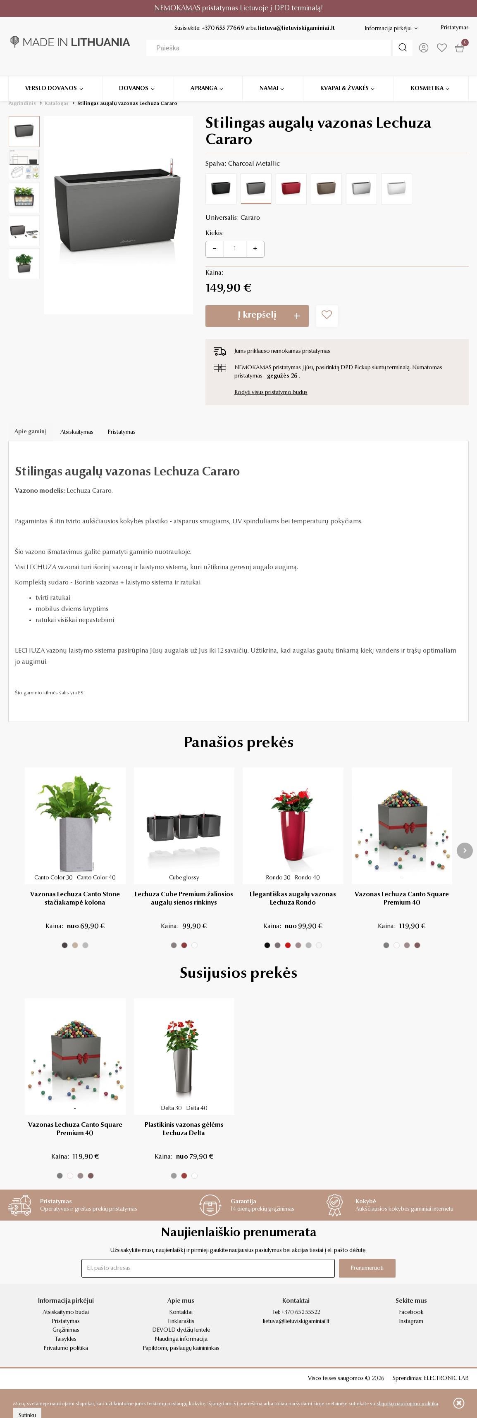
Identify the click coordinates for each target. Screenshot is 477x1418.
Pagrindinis (22, 103)
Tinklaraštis (180, 1322)
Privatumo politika (65, 1348)
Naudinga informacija (181, 1339)
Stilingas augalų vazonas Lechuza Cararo (127, 103)
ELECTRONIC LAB (446, 1379)
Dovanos (133, 78)
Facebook (411, 1313)
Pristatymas (455, 28)
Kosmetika (427, 78)
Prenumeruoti (363, 1268)
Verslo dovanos (51, 78)
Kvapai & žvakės (344, 78)
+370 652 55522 (300, 1313)
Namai (269, 78)
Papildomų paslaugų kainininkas (181, 1348)
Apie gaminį (31, 432)
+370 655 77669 (221, 28)
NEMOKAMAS (177, 8)
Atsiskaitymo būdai (66, 1313)
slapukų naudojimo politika (407, 1403)
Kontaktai (181, 1313)
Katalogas (57, 103)
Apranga (204, 78)
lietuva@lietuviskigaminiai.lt (294, 28)
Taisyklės (65, 1339)
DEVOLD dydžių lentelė (181, 1330)
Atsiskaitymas (77, 432)
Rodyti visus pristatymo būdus (271, 393)
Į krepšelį (257, 315)
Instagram (411, 1322)
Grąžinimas (65, 1330)
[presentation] (465, 851)
